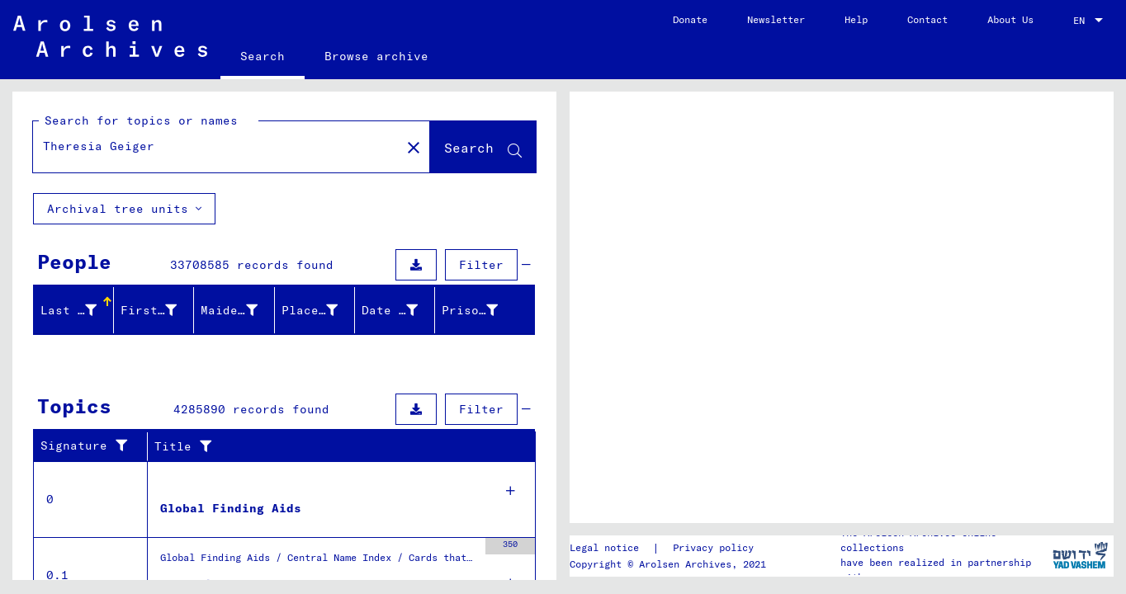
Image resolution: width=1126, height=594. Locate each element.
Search (262, 56)
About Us (1010, 19)
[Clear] (413, 146)
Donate (690, 19)
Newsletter (776, 19)
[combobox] (1089, 20)
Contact (927, 19)
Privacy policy (713, 547)
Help (856, 19)
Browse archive (376, 56)
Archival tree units (124, 208)
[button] (78, 310)
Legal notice (604, 547)
